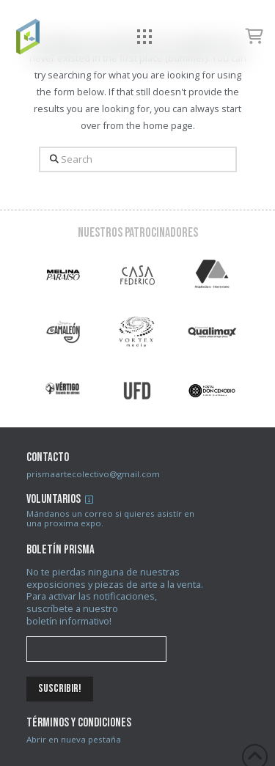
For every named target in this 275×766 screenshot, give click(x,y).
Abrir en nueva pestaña (73, 739)
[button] (145, 37)
